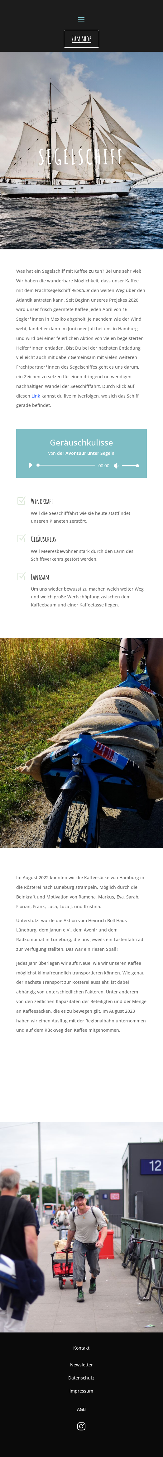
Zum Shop (81, 38)
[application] (81, 465)
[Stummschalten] (116, 466)
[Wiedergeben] (31, 465)
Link (35, 396)
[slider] (67, 465)
